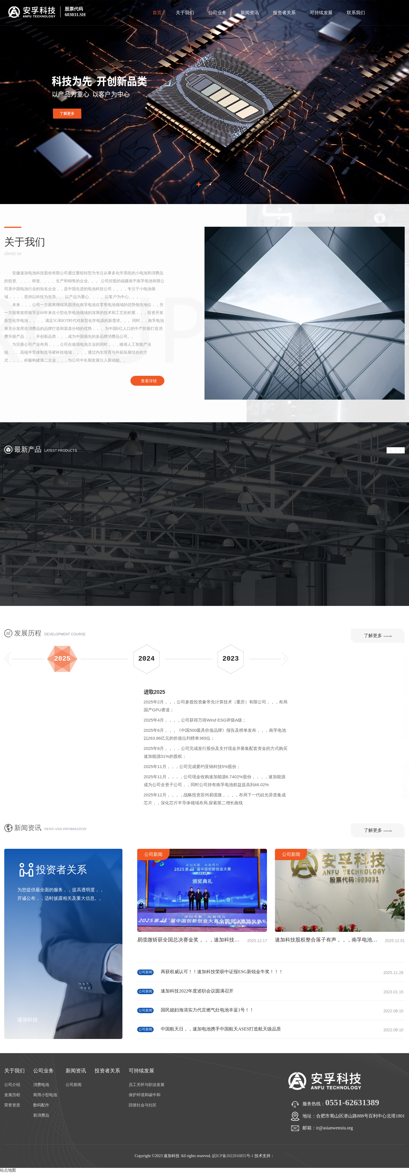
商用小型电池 (45, 1095)
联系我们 (356, 12)
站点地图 (8, 1170)
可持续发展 (321, 12)
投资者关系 (284, 12)
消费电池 (41, 1085)
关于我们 (185, 12)
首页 (157, 12)
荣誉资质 (12, 1105)
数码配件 (41, 1105)
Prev (391, 450)
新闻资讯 (250, 12)
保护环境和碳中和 (144, 1095)
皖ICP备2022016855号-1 (232, 1156)
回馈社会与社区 (142, 1105)
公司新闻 (373, 854)
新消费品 (41, 1115)
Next (400, 450)
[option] (204, 102)
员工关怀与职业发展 (146, 1085)
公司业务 (217, 12)
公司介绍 (12, 1085)
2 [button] (210, 184)
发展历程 (12, 1095)
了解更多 (378, 635)
